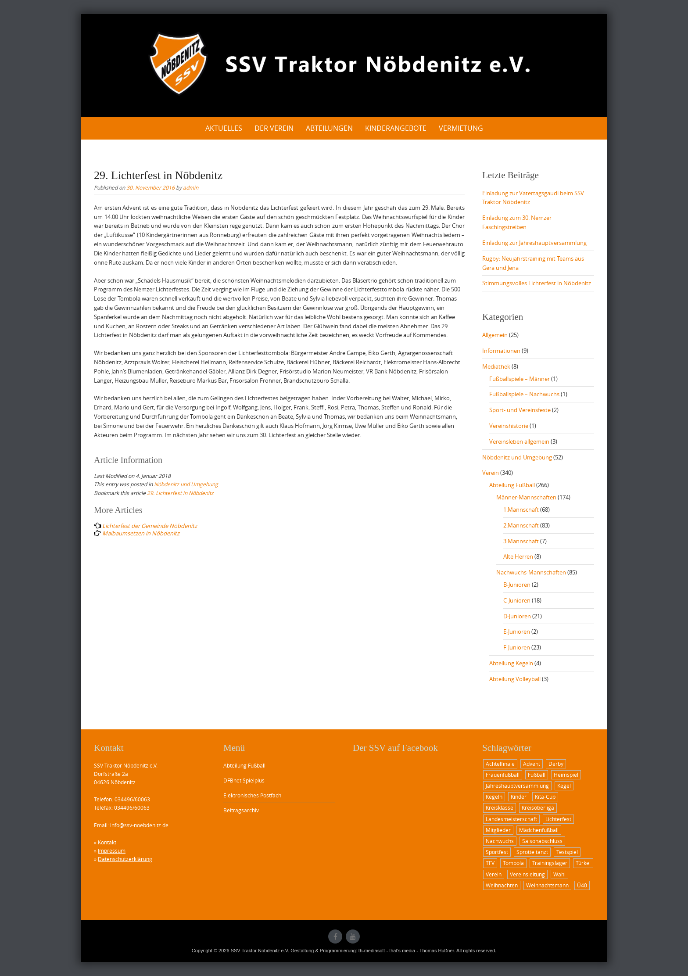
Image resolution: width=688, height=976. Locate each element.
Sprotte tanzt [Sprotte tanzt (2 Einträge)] (532, 851)
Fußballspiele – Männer (519, 379)
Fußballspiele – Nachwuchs (524, 394)
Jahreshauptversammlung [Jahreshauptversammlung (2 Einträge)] (517, 785)
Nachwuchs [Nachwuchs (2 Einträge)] (500, 840)
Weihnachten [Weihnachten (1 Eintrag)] (502, 885)
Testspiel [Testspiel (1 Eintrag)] (567, 851)
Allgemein (495, 335)
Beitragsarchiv (241, 810)
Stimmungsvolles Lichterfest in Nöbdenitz (536, 283)
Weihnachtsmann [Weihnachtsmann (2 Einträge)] (547, 885)
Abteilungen (329, 128)
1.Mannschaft (521, 509)
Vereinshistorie (508, 426)
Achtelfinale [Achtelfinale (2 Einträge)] (500, 763)
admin (190, 187)
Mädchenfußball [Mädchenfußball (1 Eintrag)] (539, 829)
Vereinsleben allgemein (519, 441)
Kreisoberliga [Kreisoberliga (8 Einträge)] (538, 807)
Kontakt (107, 842)
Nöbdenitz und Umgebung (186, 484)
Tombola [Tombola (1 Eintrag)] (513, 862)
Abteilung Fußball (512, 485)
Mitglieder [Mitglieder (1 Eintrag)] (498, 829)
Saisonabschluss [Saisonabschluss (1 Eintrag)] (542, 840)
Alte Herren (518, 556)
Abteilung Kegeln (511, 663)
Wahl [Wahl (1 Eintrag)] (559, 874)
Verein (490, 473)
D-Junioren (517, 616)
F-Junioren (516, 647)
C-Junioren (516, 600)
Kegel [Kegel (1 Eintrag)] (564, 785)
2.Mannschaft (521, 525)
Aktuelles (223, 128)
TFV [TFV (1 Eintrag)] (490, 862)
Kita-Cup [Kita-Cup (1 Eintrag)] (545, 796)
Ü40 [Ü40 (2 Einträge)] (582, 885)
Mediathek (496, 366)
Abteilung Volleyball (515, 679)
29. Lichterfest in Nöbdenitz (180, 492)
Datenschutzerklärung (125, 858)
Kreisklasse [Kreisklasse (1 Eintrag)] (499, 807)
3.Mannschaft (521, 541)
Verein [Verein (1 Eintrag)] (494, 874)
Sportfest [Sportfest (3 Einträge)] (497, 851)
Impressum (111, 850)
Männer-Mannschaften (526, 497)
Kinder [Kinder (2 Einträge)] (519, 796)
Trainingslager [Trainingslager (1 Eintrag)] (549, 862)
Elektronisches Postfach (252, 795)
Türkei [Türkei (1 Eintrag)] (583, 862)
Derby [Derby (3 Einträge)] (555, 763)
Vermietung (461, 128)
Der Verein (274, 128)
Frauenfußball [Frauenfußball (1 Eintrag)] (503, 774)
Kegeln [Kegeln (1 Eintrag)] (494, 796)
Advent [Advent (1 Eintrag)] (531, 763)
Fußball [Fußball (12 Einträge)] (536, 774)
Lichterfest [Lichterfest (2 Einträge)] (558, 818)
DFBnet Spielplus (244, 780)
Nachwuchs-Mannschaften (531, 572)
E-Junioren (516, 631)
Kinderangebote (395, 128)
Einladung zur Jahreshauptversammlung (534, 243)
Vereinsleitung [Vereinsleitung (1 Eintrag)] (527, 874)
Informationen (501, 351)
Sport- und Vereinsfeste (520, 410)
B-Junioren (516, 584)
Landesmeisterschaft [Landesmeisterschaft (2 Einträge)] (511, 818)
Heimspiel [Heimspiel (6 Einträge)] (566, 774)
